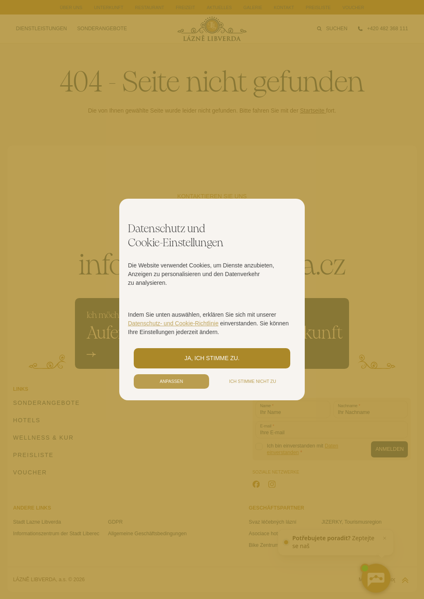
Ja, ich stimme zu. (212, 358)
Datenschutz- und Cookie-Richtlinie (173, 323)
